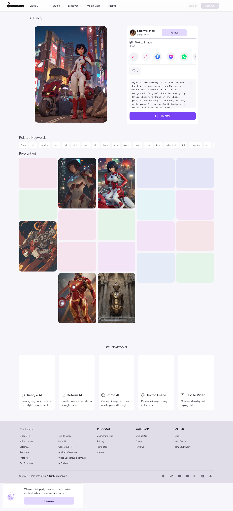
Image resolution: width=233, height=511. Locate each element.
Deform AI (25, 475)
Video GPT (25, 464)
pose (148, 145)
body (105, 145)
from (23, 145)
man (56, 145)
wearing (45, 145)
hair (65, 145)
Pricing (112, 5)
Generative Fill (65, 475)
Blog (177, 464)
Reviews (140, 475)
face (158, 145)
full (183, 145)
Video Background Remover (72, 486)
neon (137, 145)
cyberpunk (171, 145)
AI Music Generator (67, 480)
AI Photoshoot (26, 469)
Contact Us (141, 464)
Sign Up (210, 5)
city (96, 145)
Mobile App (93, 5)
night (75, 145)
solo (116, 145)
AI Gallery (63, 491)
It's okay (46, 501)
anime (126, 145)
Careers (140, 469)
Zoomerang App (105, 464)
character (195, 145)
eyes (86, 145)
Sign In (193, 5)
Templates (102, 475)
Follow (174, 32)
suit (207, 145)
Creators (101, 480)
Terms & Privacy (183, 475)
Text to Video (65, 464)
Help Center (181, 469)
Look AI (62, 469)
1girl (33, 145)
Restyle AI (25, 480)
